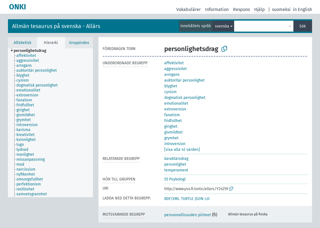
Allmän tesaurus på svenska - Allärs (56, 26)
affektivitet (174, 63)
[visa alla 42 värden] (182, 149)
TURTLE (187, 198)
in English (302, 9)
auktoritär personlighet (184, 80)
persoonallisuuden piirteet (187, 215)
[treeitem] (32, 50)
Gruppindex (79, 42)
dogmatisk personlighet (184, 97)
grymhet (171, 138)
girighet (170, 126)
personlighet (175, 164)
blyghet (170, 86)
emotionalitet (176, 103)
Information (217, 9)
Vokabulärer (188, 9)
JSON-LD (202, 198)
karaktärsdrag (176, 158)
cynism (170, 92)
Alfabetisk (22, 42)
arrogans (172, 74)
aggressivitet (175, 68)
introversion (174, 143)
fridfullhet (173, 120)
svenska (222, 26)
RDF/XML (172, 198)
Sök (302, 26)
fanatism (172, 115)
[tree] (50, 122)
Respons (241, 9)
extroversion (175, 109)
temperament (176, 170)
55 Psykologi (175, 179)
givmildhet (173, 132)
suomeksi (281, 9)
